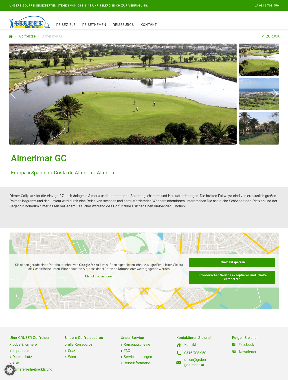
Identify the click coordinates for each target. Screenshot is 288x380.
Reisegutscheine (137, 344)
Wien (72, 357)
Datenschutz (22, 357)
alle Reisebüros (80, 344)
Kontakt (149, 25)
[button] (13, 94)
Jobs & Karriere (24, 344)
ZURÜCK (270, 36)
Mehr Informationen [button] (99, 276)
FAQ (127, 351)
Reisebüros (123, 25)
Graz (71, 351)
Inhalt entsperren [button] (232, 262)
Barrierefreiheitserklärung (32, 369)
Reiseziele (66, 25)
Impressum (21, 351)
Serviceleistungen (138, 357)
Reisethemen (94, 25)
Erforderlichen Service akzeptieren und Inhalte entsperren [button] (232, 277)
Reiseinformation (137, 363)
